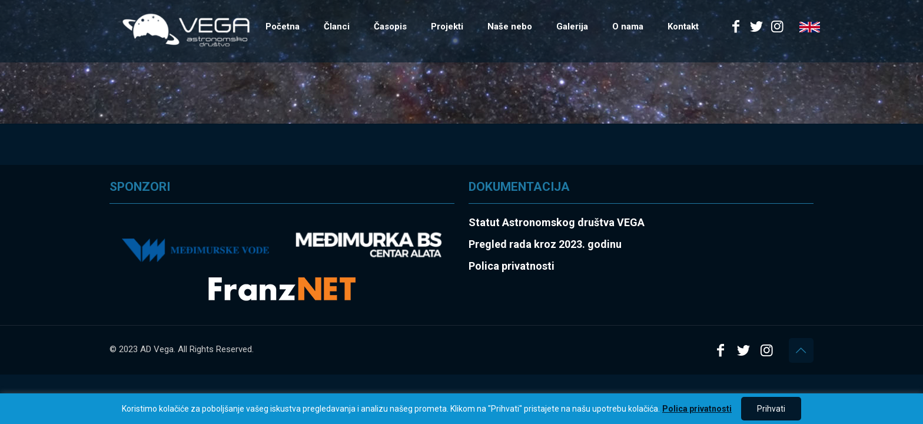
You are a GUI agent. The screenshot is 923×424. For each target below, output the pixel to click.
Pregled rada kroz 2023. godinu (545, 244)
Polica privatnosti (697, 408)
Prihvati (771, 408)
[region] (461, 408)
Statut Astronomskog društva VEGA (557, 222)
